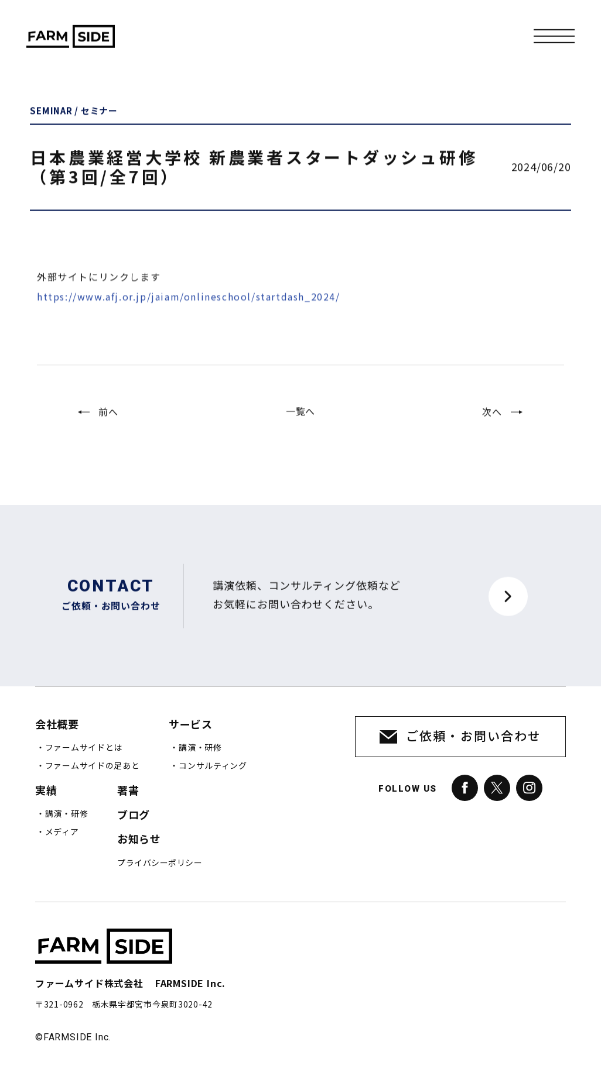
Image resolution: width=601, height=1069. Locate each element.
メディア (62, 832)
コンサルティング (213, 766)
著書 (128, 791)
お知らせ (139, 839)
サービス (190, 725)
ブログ (133, 815)
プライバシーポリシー (159, 863)
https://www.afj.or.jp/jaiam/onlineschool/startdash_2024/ (188, 313)
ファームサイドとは (83, 747)
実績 (46, 791)
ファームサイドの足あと (92, 766)
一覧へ (300, 419)
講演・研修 (200, 747)
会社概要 (56, 725)
